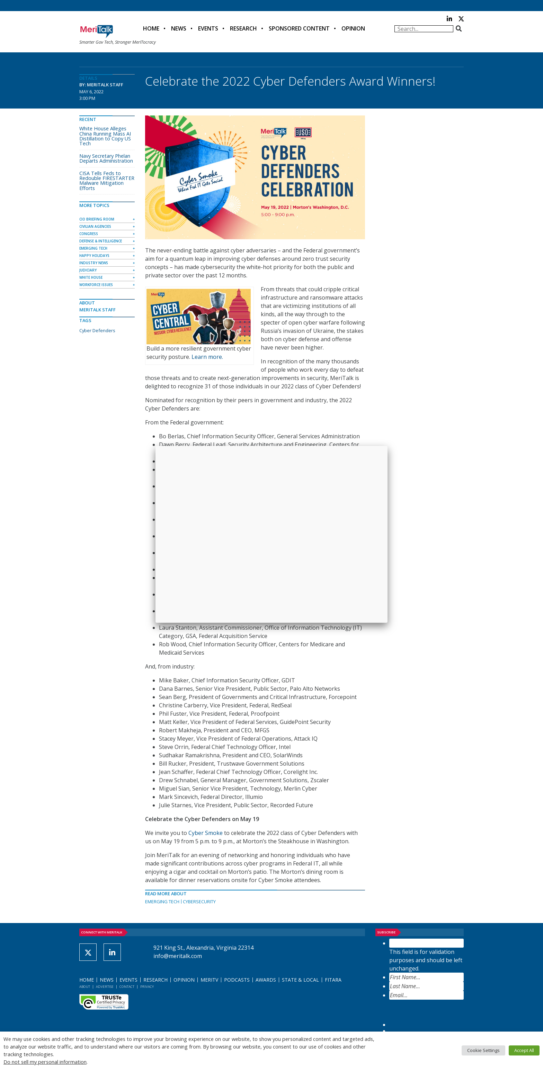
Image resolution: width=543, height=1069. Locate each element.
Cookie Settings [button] (483, 1050)
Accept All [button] (524, 1050)
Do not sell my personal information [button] (45, 1061)
